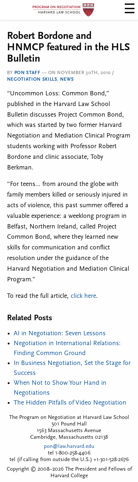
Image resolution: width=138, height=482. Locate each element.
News (67, 79)
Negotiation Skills (32, 79)
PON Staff (27, 72)
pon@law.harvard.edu (69, 446)
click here (83, 296)
